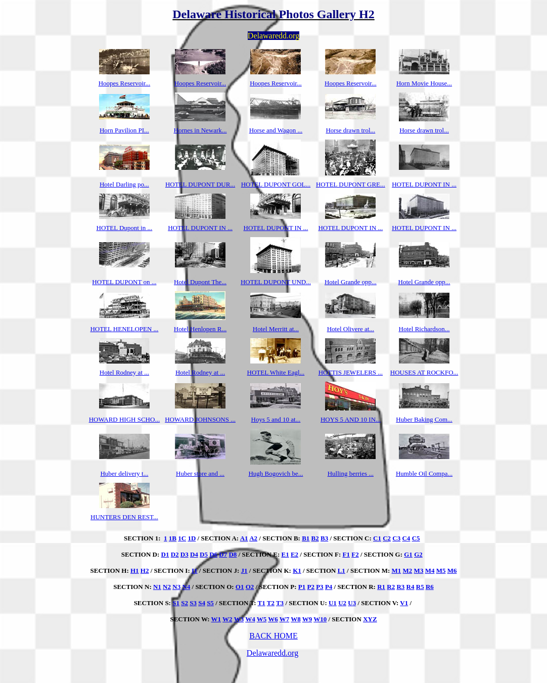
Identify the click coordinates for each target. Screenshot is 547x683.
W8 (296, 619)
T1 (261, 603)
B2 (315, 538)
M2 (408, 570)
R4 (410, 586)
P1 (301, 586)
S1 (175, 603)
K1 (297, 570)
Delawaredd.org (272, 653)
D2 (175, 554)
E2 (294, 554)
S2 (184, 603)
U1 (333, 603)
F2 (354, 554)
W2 (227, 619)
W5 (262, 619)
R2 (391, 586)
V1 (404, 603)
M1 (396, 570)
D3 (184, 554)
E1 (285, 554)
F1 (346, 554)
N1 (157, 586)
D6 (213, 554)
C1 (377, 538)
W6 (273, 619)
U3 (352, 603)
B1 (305, 538)
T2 (271, 603)
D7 (223, 554)
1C (182, 538)
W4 (250, 619)
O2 (250, 586)
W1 (216, 619)
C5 (416, 538)
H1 (134, 570)
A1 (244, 538)
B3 (324, 538)
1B (172, 538)
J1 (244, 570)
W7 (285, 619)
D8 (233, 554)
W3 (239, 619)
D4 (194, 554)
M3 (419, 570)
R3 (400, 586)
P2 (310, 586)
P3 (319, 586)
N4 (186, 586)
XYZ (370, 619)
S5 (210, 603)
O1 (240, 586)
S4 (201, 603)
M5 (441, 570)
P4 (328, 586)
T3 (280, 603)
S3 (193, 603)
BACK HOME (273, 635)
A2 (253, 538)
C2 (387, 538)
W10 (320, 619)
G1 (408, 554)
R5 (420, 586)
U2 (342, 603)
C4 (406, 538)
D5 (204, 554)
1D (192, 538)
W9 (307, 619)
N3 (176, 586)
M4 (430, 570)
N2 (167, 586)
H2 (145, 570)
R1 (381, 586)
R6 (430, 586)
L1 (341, 570)
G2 (418, 554)
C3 (396, 538)
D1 (165, 554)
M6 (452, 570)
